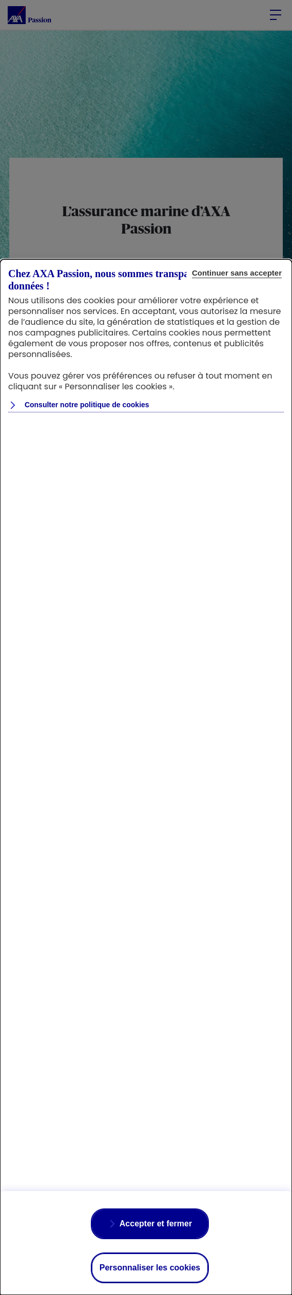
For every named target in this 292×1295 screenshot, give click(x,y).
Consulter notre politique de (86, 405)
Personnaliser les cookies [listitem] (150, 1267)
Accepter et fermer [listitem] (156, 1223)
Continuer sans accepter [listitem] (237, 272)
